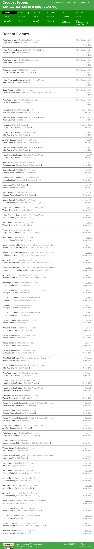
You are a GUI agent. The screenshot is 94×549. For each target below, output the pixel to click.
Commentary (23, 12)
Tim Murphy (85, 544)
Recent (7, 12)
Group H (50, 17)
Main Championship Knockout (82, 22)
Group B (50, 12)
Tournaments (57, 2)
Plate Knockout (66, 22)
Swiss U (65, 17)
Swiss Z (50, 21)
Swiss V (79, 17)
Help (74, 2)
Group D (79, 12)
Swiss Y (36, 21)
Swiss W (7, 21)
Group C (65, 12)
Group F (21, 17)
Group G (36, 17)
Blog (68, 2)
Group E (7, 17)
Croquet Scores (15, 2)
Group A (36, 12)
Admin (82, 2)
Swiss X (21, 21)
